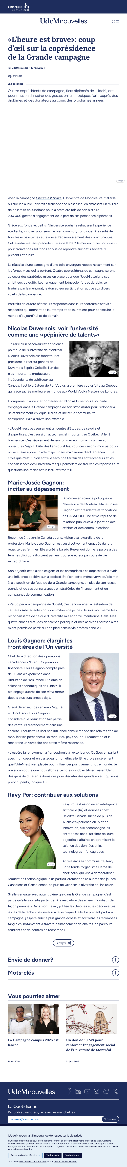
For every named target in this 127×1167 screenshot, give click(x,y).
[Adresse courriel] (55, 1121)
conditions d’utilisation (65, 1161)
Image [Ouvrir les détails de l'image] (120, 183)
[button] (114, 22)
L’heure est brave (49, 200)
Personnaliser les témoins (25, 1155)
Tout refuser (52, 1155)
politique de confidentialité (32, 1161)
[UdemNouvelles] (63, 22)
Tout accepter (72, 1155)
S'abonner (110, 1121)
